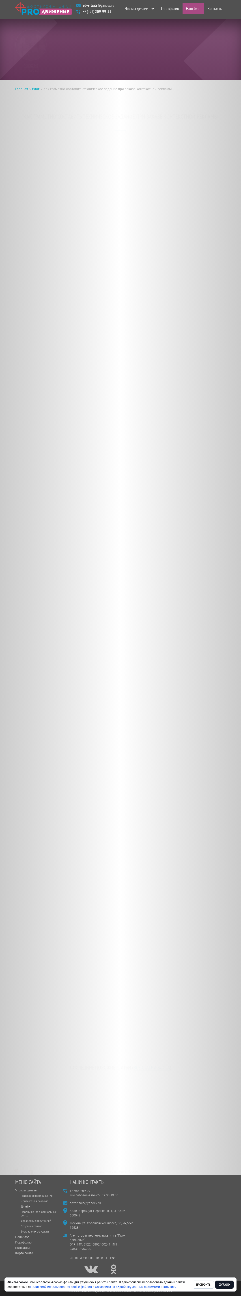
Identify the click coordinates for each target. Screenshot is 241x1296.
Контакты (215, 10)
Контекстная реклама (34, 1201)
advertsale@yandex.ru (85, 1203)
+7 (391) (97, 12)
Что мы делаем (136, 10)
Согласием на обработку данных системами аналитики (135, 1287)
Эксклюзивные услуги (35, 1231)
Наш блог (193, 10)
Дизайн (25, 1206)
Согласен (224, 1285)
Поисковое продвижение (36, 1195)
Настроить (203, 1285)
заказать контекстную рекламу (102, 137)
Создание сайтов (31, 1226)
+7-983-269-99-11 (82, 1191)
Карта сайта (24, 1253)
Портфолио (170, 10)
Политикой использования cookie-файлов (61, 1287)
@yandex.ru (98, 6)
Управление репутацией (36, 1220)
